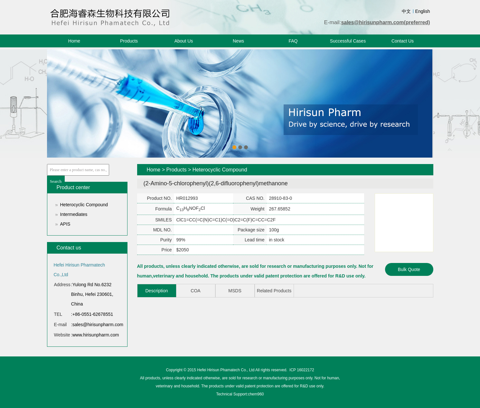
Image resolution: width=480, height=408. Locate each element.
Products (129, 41)
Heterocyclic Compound (84, 204)
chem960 (256, 394)
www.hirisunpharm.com (95, 334)
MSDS (234, 290)
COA (195, 290)
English (422, 11)
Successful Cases (348, 41)
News (238, 41)
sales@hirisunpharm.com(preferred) (385, 22)
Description (156, 290)
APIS (65, 224)
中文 (406, 11)
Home (74, 41)
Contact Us (402, 41)
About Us (183, 41)
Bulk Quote (409, 269)
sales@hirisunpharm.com (97, 324)
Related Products (274, 290)
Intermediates (74, 214)
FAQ (292, 41)
